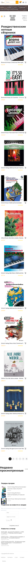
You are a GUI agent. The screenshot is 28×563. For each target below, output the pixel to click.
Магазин (9, 7)
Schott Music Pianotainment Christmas (12, 132)
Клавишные (22, 7)
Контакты (10, 557)
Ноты (15, 7)
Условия (22, 557)
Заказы (4, 561)
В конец (26, 459)
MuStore (2, 7)
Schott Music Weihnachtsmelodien (11, 203)
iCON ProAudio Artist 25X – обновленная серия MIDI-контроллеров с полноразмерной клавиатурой (13, 543)
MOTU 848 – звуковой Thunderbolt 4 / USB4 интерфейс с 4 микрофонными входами (12, 532)
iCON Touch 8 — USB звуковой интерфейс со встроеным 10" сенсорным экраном (13, 537)
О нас (16, 557)
